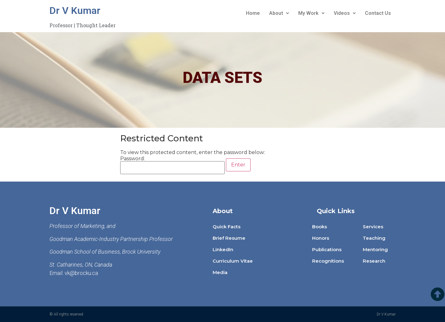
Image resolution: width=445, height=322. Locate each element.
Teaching (374, 238)
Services (373, 227)
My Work (311, 13)
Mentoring (375, 249)
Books (319, 227)
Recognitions (328, 261)
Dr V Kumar (74, 10)
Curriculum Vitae (233, 261)
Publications (326, 249)
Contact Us (378, 13)
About (279, 13)
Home (253, 13)
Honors (320, 238)
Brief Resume (229, 238)
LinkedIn (223, 249)
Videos (345, 13)
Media (220, 272)
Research (374, 261)
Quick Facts (226, 227)
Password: (172, 165)
